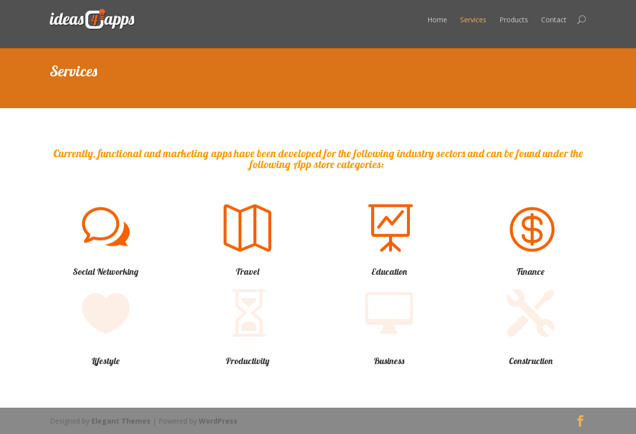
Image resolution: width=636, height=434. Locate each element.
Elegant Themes (121, 421)
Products (513, 19)
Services (473, 19)
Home (437, 19)
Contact (553, 19)
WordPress (218, 421)
